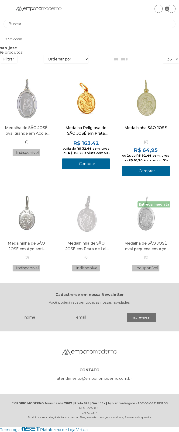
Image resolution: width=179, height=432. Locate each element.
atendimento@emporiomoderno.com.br (94, 378)
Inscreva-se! (140, 317)
